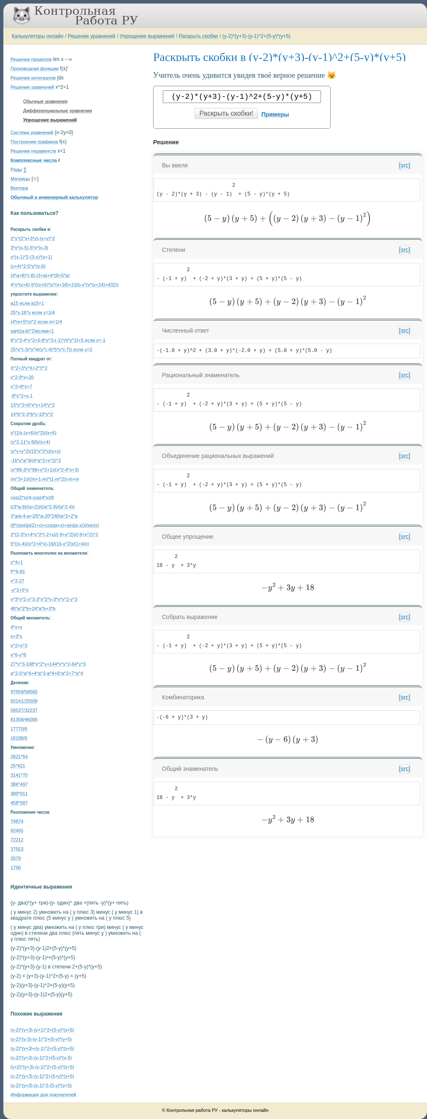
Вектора (19, 187)
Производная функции (34, 68)
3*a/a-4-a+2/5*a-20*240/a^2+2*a (44, 515)
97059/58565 (24, 691)
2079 (16, 858)
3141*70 (19, 775)
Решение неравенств (33, 150)
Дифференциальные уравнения (57, 110)
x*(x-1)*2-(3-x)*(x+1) (31, 256)
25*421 (18, 765)
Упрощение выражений (147, 36)
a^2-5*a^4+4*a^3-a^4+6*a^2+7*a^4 (47, 673)
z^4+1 (17, 562)
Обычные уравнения (45, 101)
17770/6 (19, 728)
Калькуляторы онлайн (38, 36)
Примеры (275, 114)
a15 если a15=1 (27, 303)
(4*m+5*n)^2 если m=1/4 (36, 321)
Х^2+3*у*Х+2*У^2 (29, 367)
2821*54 (19, 756)
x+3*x (16, 636)
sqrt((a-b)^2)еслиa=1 (32, 330)
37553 (17, 849)
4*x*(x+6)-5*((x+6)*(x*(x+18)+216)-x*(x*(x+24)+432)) (65, 284)
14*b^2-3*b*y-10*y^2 (32, 414)
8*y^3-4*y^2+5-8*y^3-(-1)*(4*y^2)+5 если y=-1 (58, 340)
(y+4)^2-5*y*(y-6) (28, 266)
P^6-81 (18, 571)
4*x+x (16, 627)
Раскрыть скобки (198, 36)
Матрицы (20, 178)
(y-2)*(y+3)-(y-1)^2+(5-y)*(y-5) (41, 1057)
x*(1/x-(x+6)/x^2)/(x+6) (33, 432)
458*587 (19, 802)
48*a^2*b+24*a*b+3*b (33, 608)
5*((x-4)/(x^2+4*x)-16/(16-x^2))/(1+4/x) (50, 543)
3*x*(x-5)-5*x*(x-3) (29, 247)
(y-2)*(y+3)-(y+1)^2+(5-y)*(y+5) (42, 1029)
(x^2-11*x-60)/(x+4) (30, 441)
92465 (17, 830)
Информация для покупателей (43, 1094)
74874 (17, 821)
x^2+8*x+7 (21, 386)
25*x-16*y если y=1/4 (33, 312)
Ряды (16, 169)
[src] (404, 165)
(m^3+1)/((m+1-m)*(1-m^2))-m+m (45, 478)
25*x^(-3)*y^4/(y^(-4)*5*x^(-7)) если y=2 (51, 349)
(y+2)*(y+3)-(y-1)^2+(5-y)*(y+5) (42, 1066)
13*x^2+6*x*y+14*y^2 (33, 404)
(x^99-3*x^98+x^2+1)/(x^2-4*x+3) (45, 469)
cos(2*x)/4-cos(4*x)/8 (32, 497)
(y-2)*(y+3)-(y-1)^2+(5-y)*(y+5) (256, 36)
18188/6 (19, 738)
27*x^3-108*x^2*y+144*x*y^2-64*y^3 (48, 664)
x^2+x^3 (19, 645)
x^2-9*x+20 (22, 377)
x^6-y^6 (18, 654)
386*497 (19, 784)
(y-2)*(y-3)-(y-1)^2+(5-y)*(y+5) (41, 1039)
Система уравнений (32, 132)
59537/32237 (24, 710)
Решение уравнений (91, 36)
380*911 (19, 793)
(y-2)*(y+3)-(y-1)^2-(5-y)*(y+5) (41, 1085)
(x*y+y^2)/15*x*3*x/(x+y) (36, 451)
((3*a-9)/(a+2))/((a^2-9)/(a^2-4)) (42, 506)
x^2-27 (17, 580)
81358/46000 (24, 719)
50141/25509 (24, 701)
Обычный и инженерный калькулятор (54, 197)
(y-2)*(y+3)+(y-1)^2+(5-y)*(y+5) (42, 1048)
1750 (16, 867)
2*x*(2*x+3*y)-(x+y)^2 (33, 238)
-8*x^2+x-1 (22, 395)
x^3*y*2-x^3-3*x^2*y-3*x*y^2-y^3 (44, 599)
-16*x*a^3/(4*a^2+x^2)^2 (36, 460)
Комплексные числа (34, 160)
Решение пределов (31, 59)
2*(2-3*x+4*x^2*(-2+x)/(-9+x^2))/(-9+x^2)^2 (54, 534)
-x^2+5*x (20, 590)
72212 (17, 839)
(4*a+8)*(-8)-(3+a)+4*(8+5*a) (40, 275)
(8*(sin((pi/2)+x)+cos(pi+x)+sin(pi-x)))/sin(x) (55, 525)
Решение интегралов (33, 77)
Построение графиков (34, 141)
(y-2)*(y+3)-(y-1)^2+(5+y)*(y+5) (42, 1076)
